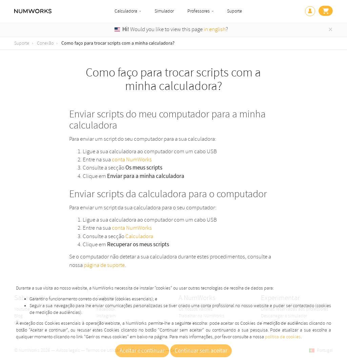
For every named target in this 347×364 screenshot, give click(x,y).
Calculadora (126, 11)
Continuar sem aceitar (201, 351)
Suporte (234, 11)
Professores (198, 11)
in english (215, 29)
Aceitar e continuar (142, 351)
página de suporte (104, 265)
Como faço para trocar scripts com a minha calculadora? (118, 43)
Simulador (164, 11)
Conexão (45, 43)
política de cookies (283, 337)
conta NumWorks (132, 159)
